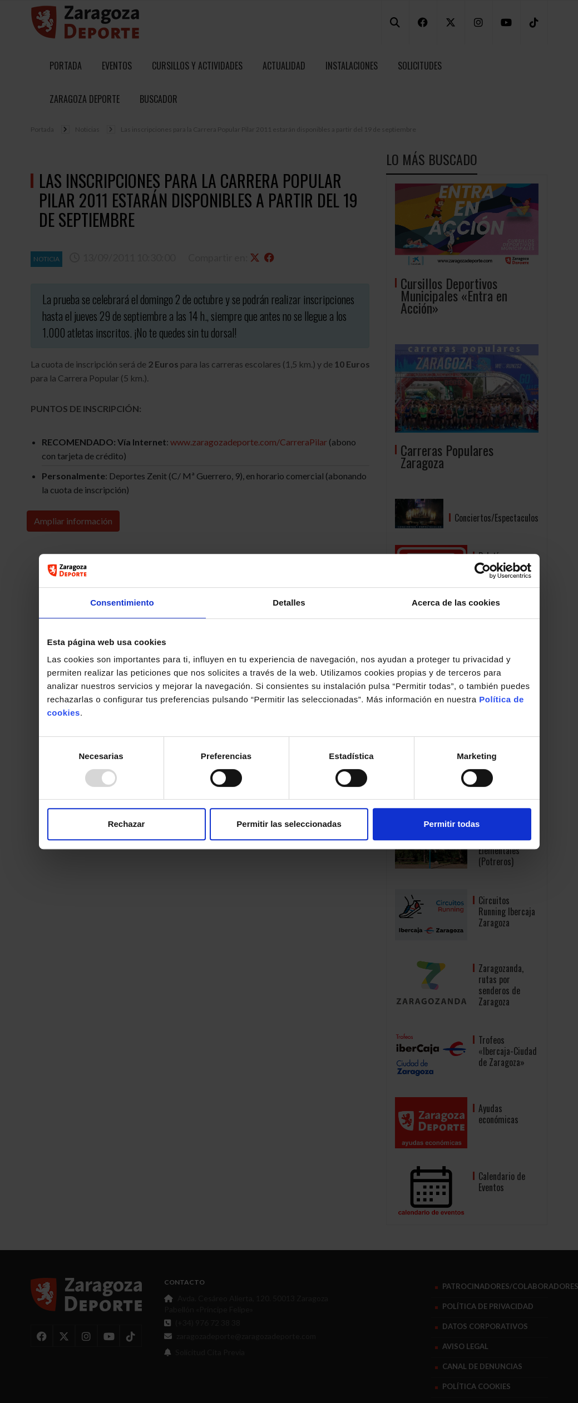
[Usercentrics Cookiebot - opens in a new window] (482, 570)
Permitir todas (452, 824)
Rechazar (126, 824)
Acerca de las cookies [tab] (456, 602)
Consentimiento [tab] (122, 602)
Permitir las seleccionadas (288, 824)
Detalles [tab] (289, 602)
